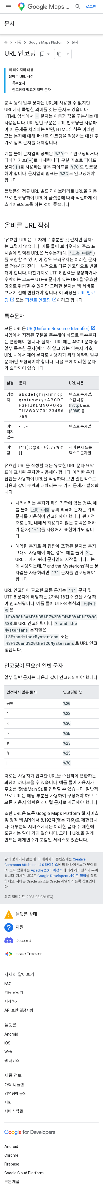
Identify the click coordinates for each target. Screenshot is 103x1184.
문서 (9, 23)
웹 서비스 (12, 1061)
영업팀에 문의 (15, 1093)
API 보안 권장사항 (19, 1010)
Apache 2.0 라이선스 (47, 870)
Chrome (11, 1155)
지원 (8, 1102)
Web (8, 1052)
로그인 (91, 6)
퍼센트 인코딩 (38, 300)
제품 (18, 42)
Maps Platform (48, 6)
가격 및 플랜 (14, 1085)
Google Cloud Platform (24, 1173)
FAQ (8, 984)
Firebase (11, 1164)
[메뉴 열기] (8, 6)
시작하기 (11, 1001)
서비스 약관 (13, 1111)
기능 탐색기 (13, 992)
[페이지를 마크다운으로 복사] (59, 54)
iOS (7, 1043)
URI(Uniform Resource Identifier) (58, 328)
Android (11, 1034)
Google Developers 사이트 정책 (61, 876)
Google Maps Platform (47, 42)
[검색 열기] (78, 6)
